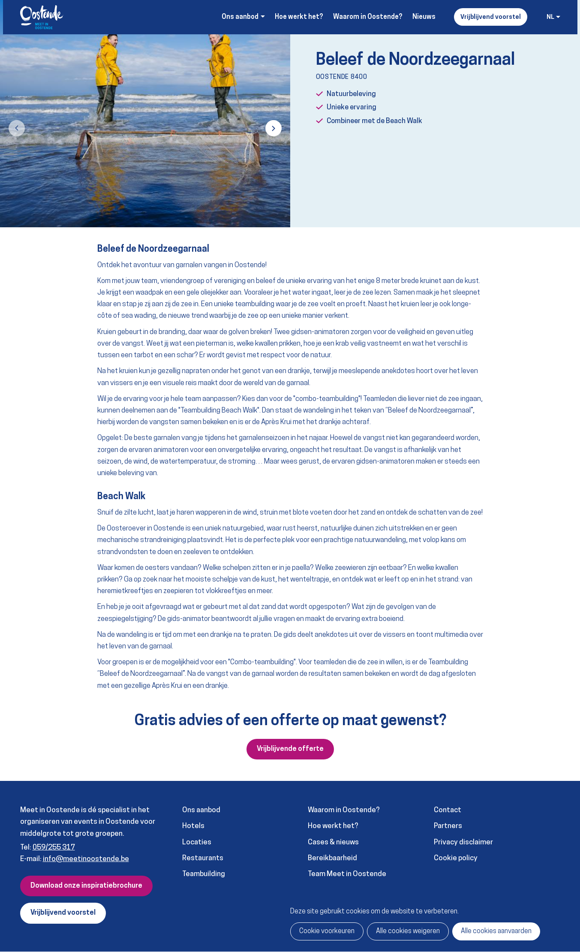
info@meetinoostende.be (86, 859)
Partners (448, 826)
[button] (17, 128)
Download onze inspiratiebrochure (86, 886)
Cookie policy (456, 858)
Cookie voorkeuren (327, 931)
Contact (447, 810)
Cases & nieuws (333, 842)
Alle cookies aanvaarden (496, 931)
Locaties (196, 842)
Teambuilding (203, 874)
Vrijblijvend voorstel (490, 17)
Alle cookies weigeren (408, 931)
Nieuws (424, 17)
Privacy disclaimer (463, 842)
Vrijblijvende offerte (290, 749)
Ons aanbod (201, 810)
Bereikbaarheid (332, 858)
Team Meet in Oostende (347, 874)
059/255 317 (54, 847)
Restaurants (202, 858)
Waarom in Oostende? (368, 17)
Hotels (193, 826)
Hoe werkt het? (299, 17)
